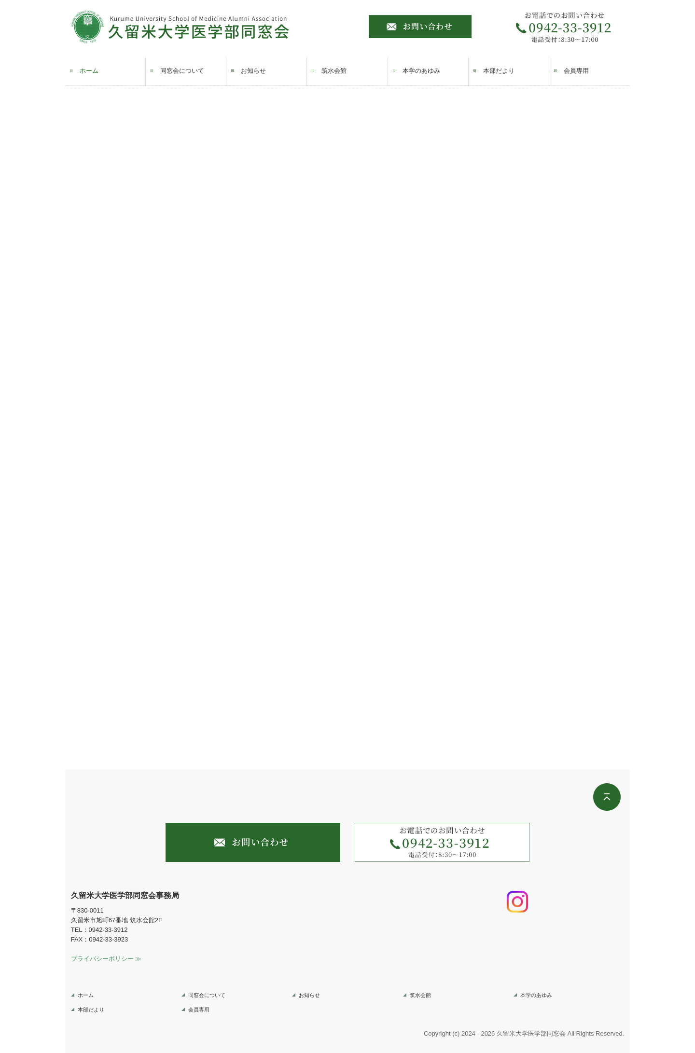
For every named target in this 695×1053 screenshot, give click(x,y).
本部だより (498, 70)
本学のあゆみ (421, 70)
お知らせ (253, 70)
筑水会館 (334, 70)
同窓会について (182, 70)
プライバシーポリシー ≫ (106, 958)
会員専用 (576, 70)
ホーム (89, 70)
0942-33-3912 (108, 929)
